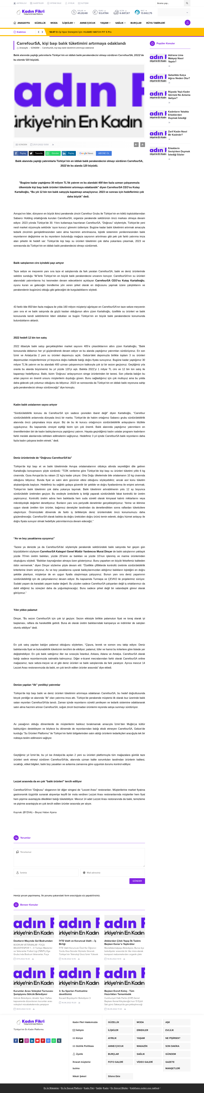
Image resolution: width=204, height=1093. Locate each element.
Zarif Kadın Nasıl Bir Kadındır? (177, 133)
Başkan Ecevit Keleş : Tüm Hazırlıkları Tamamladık (119, 992)
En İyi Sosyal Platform (71, 1088)
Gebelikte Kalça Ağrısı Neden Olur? (179, 77)
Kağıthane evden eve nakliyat (144, 1088)
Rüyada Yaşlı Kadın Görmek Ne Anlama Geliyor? (179, 95)
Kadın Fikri (89, 1088)
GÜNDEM (35, 48)
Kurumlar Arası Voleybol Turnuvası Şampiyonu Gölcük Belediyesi (33, 992)
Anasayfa (22, 48)
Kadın (106, 1088)
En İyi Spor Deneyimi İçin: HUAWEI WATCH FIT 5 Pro (80, 32)
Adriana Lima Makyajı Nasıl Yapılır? (175, 58)
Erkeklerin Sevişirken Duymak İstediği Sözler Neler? (179, 153)
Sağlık (99, 1088)
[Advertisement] (79, 823)
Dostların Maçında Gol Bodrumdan (33, 940)
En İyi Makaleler (51, 1088)
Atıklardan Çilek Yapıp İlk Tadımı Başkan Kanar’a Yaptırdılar (122, 942)
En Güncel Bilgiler (119, 1088)
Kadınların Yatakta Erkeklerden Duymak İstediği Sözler (178, 116)
